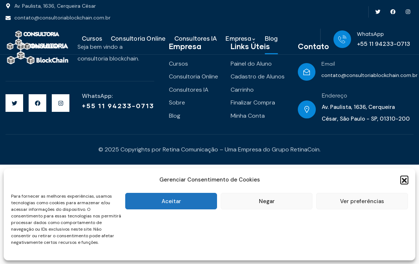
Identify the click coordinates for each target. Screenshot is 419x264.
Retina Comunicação (190, 149)
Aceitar (171, 201)
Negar (267, 201)
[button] (404, 179)
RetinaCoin (304, 149)
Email (328, 64)
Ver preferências (362, 201)
